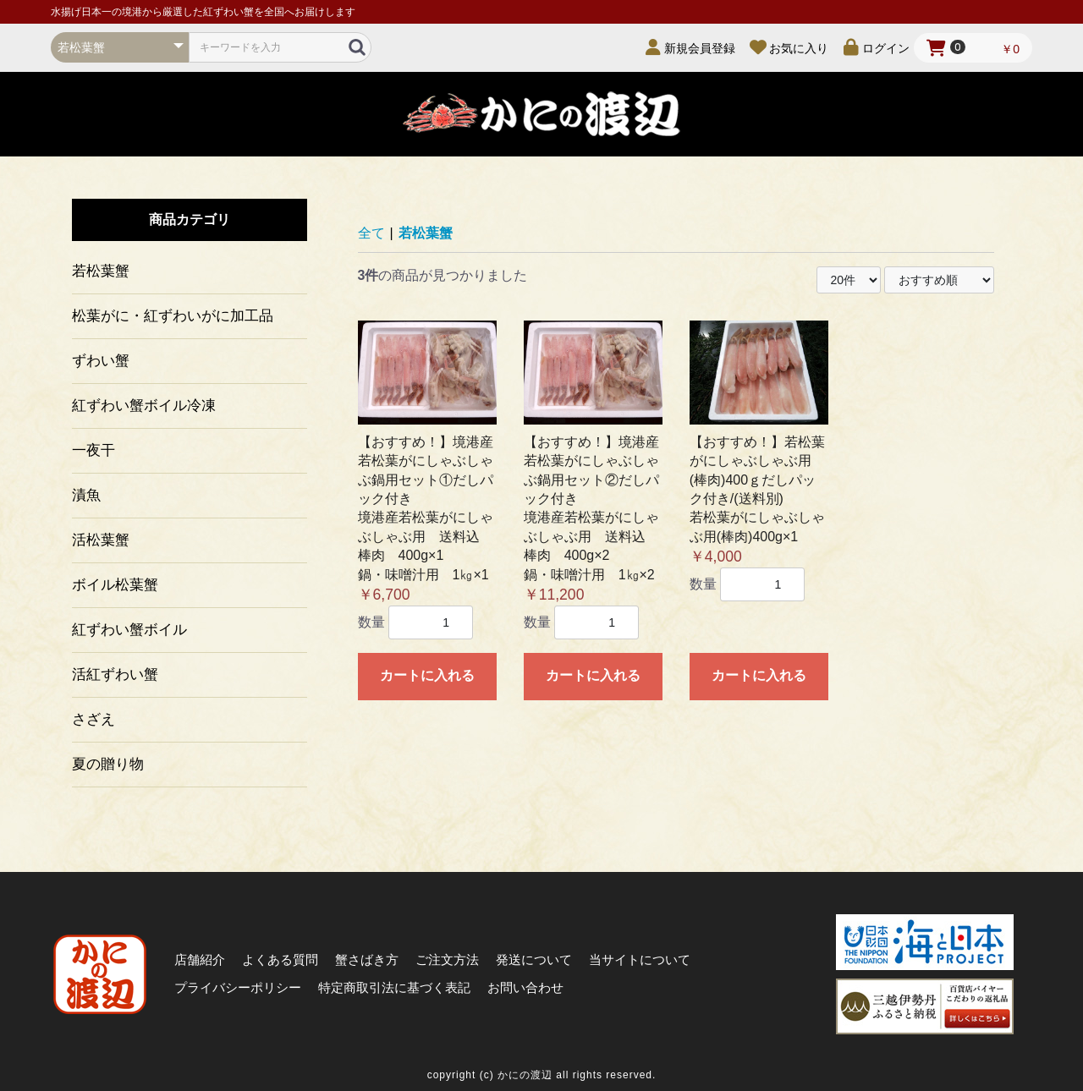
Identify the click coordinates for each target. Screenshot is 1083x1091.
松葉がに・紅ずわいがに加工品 (172, 316)
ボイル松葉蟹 (115, 585)
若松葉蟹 (100, 271)
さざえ (93, 719)
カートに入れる (427, 675)
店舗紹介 (199, 959)
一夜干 (93, 450)
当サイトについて (639, 959)
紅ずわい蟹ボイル (129, 630)
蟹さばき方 (367, 959)
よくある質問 (280, 959)
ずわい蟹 (100, 361)
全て (371, 233)
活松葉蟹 (100, 540)
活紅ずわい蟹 (115, 674)
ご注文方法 (447, 959)
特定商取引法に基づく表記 (394, 987)
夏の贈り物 (108, 764)
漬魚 (86, 495)
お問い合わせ (525, 987)
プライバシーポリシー (237, 987)
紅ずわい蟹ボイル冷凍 (144, 405)
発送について (534, 959)
